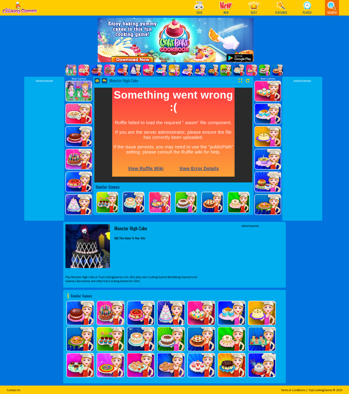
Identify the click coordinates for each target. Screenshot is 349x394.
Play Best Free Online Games (19, 9)
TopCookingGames (320, 390)
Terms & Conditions (293, 390)
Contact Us (13, 390)
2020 (339, 390)
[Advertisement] (44, 149)
